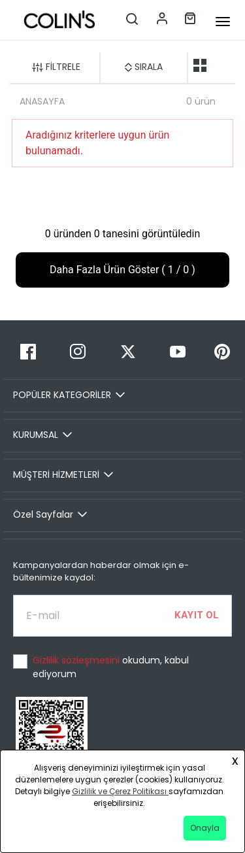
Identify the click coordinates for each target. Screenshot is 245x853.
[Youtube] (177, 351)
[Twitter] (127, 351)
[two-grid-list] (199, 65)
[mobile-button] (222, 21)
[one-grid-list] (220, 65)
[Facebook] (28, 351)
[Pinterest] (222, 351)
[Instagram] (77, 351)
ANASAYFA (42, 101)
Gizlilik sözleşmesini (77, 660)
